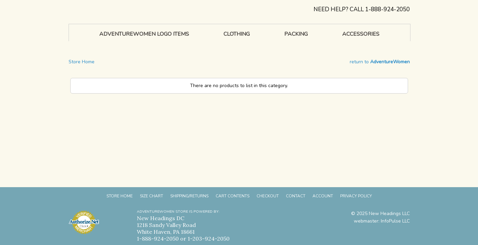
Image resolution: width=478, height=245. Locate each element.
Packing (296, 34)
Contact (295, 196)
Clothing (236, 34)
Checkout (268, 196)
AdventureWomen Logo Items (144, 34)
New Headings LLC (389, 213)
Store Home (82, 62)
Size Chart (151, 196)
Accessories (360, 34)
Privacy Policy (356, 196)
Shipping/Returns (189, 196)
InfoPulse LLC (395, 221)
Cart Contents (232, 196)
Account (323, 196)
